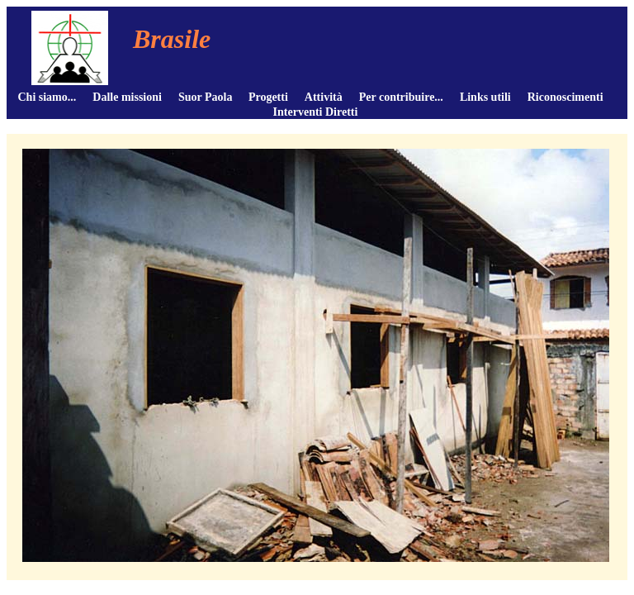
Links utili (485, 97)
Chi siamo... (46, 97)
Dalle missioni (127, 97)
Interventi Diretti (315, 112)
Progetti (268, 97)
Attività (324, 97)
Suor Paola (205, 97)
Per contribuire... (401, 97)
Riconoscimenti (565, 97)
